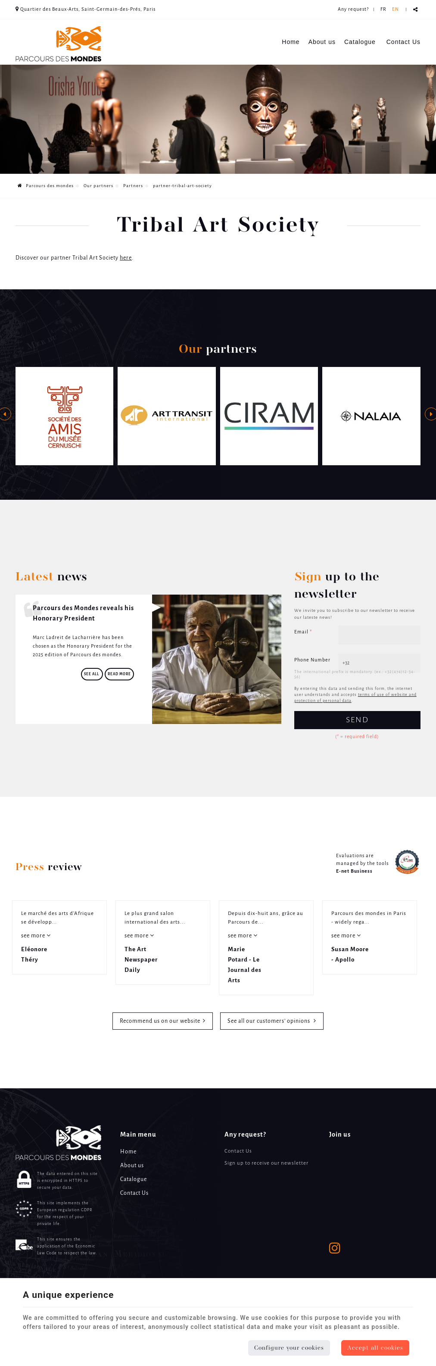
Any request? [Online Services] (353, 9)
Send (357, 720)
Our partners (98, 186)
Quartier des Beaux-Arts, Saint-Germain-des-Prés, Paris (86, 9)
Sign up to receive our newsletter (266, 1163)
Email (303, 632)
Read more (119, 674)
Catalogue (360, 41)
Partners (133, 186)
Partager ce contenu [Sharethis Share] (415, 9)
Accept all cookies (375, 1347)
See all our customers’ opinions (269, 1021)
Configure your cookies (289, 1347)
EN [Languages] (395, 9)
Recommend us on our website (160, 1021)
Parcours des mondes (46, 186)
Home (290, 41)
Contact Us (403, 41)
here (126, 258)
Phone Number (312, 660)
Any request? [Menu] (245, 1134)
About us (322, 41)
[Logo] (59, 44)
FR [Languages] (383, 9)
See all (92, 674)
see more (34, 936)
